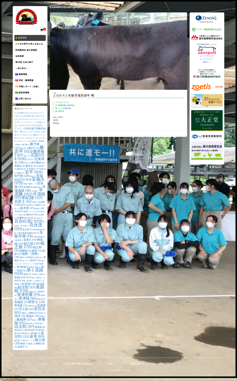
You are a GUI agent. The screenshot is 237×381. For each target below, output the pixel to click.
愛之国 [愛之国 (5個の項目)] (21, 208)
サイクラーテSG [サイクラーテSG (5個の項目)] (29, 128)
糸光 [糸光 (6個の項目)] (27, 277)
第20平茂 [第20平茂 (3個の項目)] (36, 270)
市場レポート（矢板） (28, 89)
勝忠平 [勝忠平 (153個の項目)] (29, 152)
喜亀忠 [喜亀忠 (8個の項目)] (19, 169)
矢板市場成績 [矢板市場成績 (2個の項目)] (39, 240)
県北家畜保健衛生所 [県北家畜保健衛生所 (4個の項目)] (29, 236)
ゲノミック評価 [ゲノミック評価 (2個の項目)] (36, 125)
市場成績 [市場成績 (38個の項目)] (30, 192)
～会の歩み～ (22, 70)
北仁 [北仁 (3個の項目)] (27, 159)
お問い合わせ (24, 102)
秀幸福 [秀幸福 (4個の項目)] (31, 260)
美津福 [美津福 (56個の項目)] (27, 301)
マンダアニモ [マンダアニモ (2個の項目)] (39, 141)
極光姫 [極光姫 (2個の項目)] (37, 212)
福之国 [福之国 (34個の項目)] (31, 247)
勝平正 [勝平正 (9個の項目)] (33, 151)
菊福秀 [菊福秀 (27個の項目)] (24, 322)
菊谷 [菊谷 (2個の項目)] (35, 323)
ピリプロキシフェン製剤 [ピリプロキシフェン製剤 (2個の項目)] (29, 138)
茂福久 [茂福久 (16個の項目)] (32, 319)
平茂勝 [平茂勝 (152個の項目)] (28, 195)
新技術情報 (23, 95)
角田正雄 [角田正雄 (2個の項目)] (39, 327)
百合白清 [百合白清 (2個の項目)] (38, 221)
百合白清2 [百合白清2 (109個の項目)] (28, 224)
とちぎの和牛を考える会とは (29, 44)
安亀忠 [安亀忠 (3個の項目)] (20, 176)
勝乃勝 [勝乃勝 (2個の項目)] (25, 148)
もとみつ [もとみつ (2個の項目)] (27, 122)
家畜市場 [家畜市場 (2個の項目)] (37, 190)
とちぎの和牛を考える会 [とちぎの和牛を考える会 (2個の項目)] (30, 119)
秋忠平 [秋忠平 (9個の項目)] (35, 263)
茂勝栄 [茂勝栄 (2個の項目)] (24, 316)
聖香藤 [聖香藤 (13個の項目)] (20, 308)
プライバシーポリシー (170, 367)
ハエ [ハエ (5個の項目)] (35, 135)
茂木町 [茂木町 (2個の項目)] (41, 316)
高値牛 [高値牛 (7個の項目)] (23, 350)
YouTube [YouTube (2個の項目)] (37, 116)
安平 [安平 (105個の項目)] (34, 175)
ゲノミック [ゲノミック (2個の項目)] (24, 125)
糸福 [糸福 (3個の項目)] (42, 277)
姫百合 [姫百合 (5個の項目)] (21, 172)
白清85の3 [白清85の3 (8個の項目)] (31, 217)
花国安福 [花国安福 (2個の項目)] (32, 309)
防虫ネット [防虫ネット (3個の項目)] (28, 344)
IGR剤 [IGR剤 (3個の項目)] (22, 116)
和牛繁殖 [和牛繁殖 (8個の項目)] (37, 166)
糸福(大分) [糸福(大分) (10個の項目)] (22, 280)
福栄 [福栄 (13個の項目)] (37, 253)
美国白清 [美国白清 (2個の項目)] (33, 295)
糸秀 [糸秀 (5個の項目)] (17, 283)
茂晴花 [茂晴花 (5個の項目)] (33, 316)
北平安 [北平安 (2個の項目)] (30, 162)
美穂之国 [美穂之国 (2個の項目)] (41, 302)
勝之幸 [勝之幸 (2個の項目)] (24, 151)
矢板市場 (70, 105)
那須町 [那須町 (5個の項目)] (35, 336)
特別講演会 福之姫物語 (27, 51)
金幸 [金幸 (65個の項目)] (37, 339)
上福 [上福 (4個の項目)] (33, 144)
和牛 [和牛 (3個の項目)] (28, 166)
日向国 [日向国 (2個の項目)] (30, 208)
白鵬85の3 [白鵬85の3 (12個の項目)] (25, 220)
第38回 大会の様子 (25, 63)
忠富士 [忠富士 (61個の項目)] (23, 205)
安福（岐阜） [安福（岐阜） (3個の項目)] (30, 187)
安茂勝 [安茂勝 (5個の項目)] (28, 190)
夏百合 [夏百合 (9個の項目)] (31, 169)
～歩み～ (111, 367)
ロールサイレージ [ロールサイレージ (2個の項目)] (22, 144)
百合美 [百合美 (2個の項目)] (25, 229)
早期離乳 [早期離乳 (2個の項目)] (38, 208)
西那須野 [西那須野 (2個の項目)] (29, 327)
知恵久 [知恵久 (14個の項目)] (30, 242)
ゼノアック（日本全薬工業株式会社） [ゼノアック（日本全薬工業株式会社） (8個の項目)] (30, 131)
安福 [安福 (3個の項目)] (32, 179)
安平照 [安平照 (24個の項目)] (21, 179)
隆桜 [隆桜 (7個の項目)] (24, 346)
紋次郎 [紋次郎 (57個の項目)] (26, 290)
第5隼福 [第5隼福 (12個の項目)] (23, 270)
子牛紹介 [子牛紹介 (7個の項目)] (32, 172)
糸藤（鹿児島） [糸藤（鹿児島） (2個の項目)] (29, 284)
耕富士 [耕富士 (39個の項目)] (36, 305)
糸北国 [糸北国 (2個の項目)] (35, 277)
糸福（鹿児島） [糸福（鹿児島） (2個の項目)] (38, 281)
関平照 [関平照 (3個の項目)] (18, 344)
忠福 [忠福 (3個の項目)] (35, 205)
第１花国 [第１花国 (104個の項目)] (28, 275)
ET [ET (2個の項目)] (16, 116)
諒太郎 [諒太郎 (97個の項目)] (24, 330)
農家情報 (22, 76)
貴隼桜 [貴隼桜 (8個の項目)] (40, 330)
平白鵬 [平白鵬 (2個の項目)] (34, 194)
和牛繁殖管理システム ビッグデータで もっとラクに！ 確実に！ (207, 53)
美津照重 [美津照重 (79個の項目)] (28, 298)
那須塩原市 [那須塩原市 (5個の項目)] (31, 333)
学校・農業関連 (25, 82)
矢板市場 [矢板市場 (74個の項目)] (28, 237)
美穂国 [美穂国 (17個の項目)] (21, 305)
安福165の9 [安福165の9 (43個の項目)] (28, 181)
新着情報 (21, 38)
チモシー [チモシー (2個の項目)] (27, 135)
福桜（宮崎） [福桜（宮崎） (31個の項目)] (27, 258)
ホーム (44, 367)
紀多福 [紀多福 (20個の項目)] (29, 287)
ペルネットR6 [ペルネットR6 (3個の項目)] (25, 141)
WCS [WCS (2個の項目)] (29, 116)
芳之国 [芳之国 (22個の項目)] (26, 312)
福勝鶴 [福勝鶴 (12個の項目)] (25, 253)
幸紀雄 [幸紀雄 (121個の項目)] (32, 201)
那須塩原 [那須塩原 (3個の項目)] (19, 333)
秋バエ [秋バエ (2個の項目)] (26, 264)
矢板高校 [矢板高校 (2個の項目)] (18, 243)
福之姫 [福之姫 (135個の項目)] (29, 248)
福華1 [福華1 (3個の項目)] (23, 261)
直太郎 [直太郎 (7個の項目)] (27, 232)
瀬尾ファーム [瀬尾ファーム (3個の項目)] (30, 215)
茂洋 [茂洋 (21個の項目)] (19, 319)
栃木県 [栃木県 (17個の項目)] (27, 211)
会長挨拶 (20, 57)
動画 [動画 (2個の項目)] (19, 148)
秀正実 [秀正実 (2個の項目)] (39, 261)
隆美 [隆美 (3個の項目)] (32, 347)
